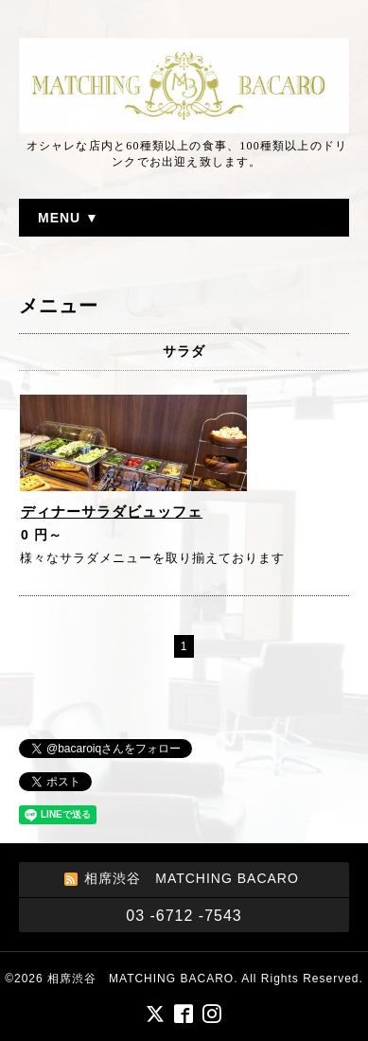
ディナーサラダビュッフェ (111, 511)
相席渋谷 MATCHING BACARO (140, 978)
